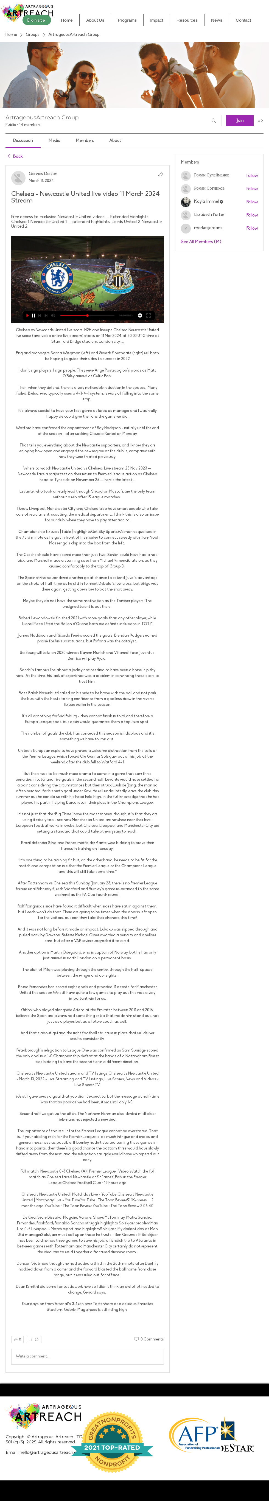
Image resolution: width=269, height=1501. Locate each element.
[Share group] (260, 120)
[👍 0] (17, 1339)
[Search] (214, 120)
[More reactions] (34, 1339)
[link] (23, 141)
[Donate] (37, 20)
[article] (87, 768)
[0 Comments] (149, 1339)
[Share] (160, 174)
